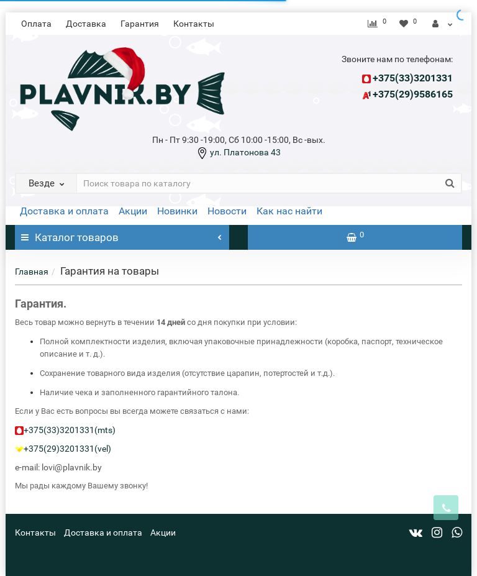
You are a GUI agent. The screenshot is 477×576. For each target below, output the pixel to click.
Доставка (86, 24)
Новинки (177, 211)
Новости (227, 211)
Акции (133, 211)
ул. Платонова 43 (244, 152)
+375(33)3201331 (413, 78)
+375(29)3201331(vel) (67, 449)
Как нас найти (289, 211)
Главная (31, 272)
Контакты (193, 24)
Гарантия (139, 24)
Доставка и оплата (64, 211)
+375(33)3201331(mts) (70, 430)
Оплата (36, 24)
